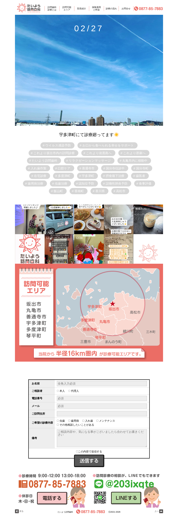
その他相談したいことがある (77, 424)
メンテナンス (107, 420)
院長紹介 (81, 8)
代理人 (75, 390)
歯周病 (75, 420)
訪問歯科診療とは (52, 8)
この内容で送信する (89, 451)
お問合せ (126, 8)
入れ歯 (89, 420)
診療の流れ (111, 8)
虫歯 (62, 420)
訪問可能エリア (66, 8)
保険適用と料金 (96, 8)
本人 (62, 390)
